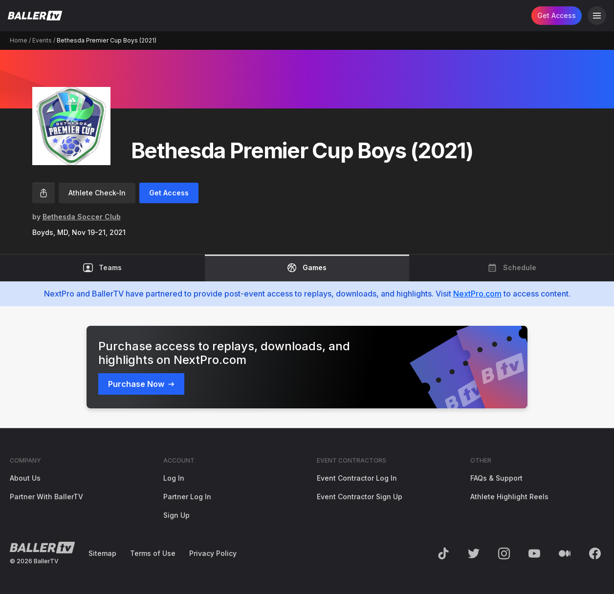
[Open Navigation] (597, 15)
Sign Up (176, 515)
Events (42, 40)
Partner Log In (187, 496)
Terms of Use (152, 553)
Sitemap (102, 553)
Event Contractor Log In (357, 478)
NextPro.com (477, 293)
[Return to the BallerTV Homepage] (35, 15)
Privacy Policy (213, 553)
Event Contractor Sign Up (359, 496)
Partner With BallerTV (46, 496)
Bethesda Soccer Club (82, 216)
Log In (173, 478)
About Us (25, 478)
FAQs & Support (496, 478)
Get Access (556, 15)
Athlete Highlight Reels (509, 496)
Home (18, 40)
